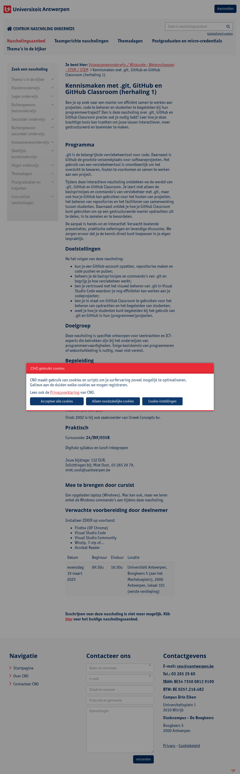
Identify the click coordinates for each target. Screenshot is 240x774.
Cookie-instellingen (162, 401)
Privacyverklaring (64, 392)
